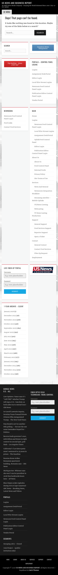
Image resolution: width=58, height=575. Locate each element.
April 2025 (8, 349)
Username (7, 272)
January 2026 (9, 311)
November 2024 (10, 370)
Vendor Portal (37, 100)
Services (35, 183)
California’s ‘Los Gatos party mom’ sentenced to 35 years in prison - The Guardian (15, 451)
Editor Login (37, 78)
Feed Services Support (42, 228)
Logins (34, 70)
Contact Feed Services (12, 127)
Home (34, 116)
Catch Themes (34, 570)
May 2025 (7, 345)
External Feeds (40, 170)
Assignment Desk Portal (41, 74)
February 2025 (9, 357)
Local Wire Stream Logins (42, 82)
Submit (15, 291)
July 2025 (7, 337)
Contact (35, 241)
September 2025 (10, 328)
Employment (37, 258)
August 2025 (8, 332)
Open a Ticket (39, 237)
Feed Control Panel (41, 166)
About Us (35, 158)
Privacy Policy (39, 174)
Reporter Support (41, 232)
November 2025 (10, 320)
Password (7, 281)
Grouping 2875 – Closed (12, 544)
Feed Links (8, 123)
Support (35, 220)
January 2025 (9, 362)
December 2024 (10, 366)
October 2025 (9, 324)
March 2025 (8, 353)
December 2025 (10, 316)
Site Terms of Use (41, 178)
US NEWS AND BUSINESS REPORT (17, 3)
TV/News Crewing (41, 205)
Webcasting (38, 209)
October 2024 (9, 374)
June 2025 (7, 341)
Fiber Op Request (41, 253)
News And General (41, 187)
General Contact (40, 245)
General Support (40, 224)
